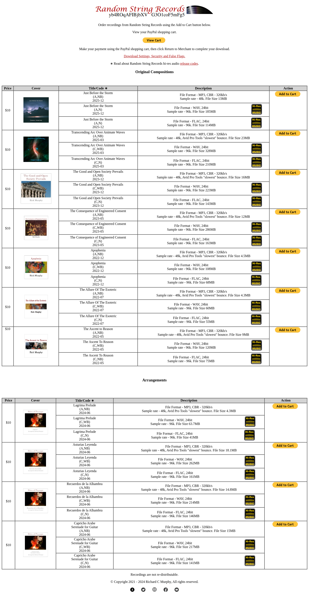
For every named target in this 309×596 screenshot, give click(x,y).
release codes (189, 63)
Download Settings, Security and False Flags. (154, 56)
